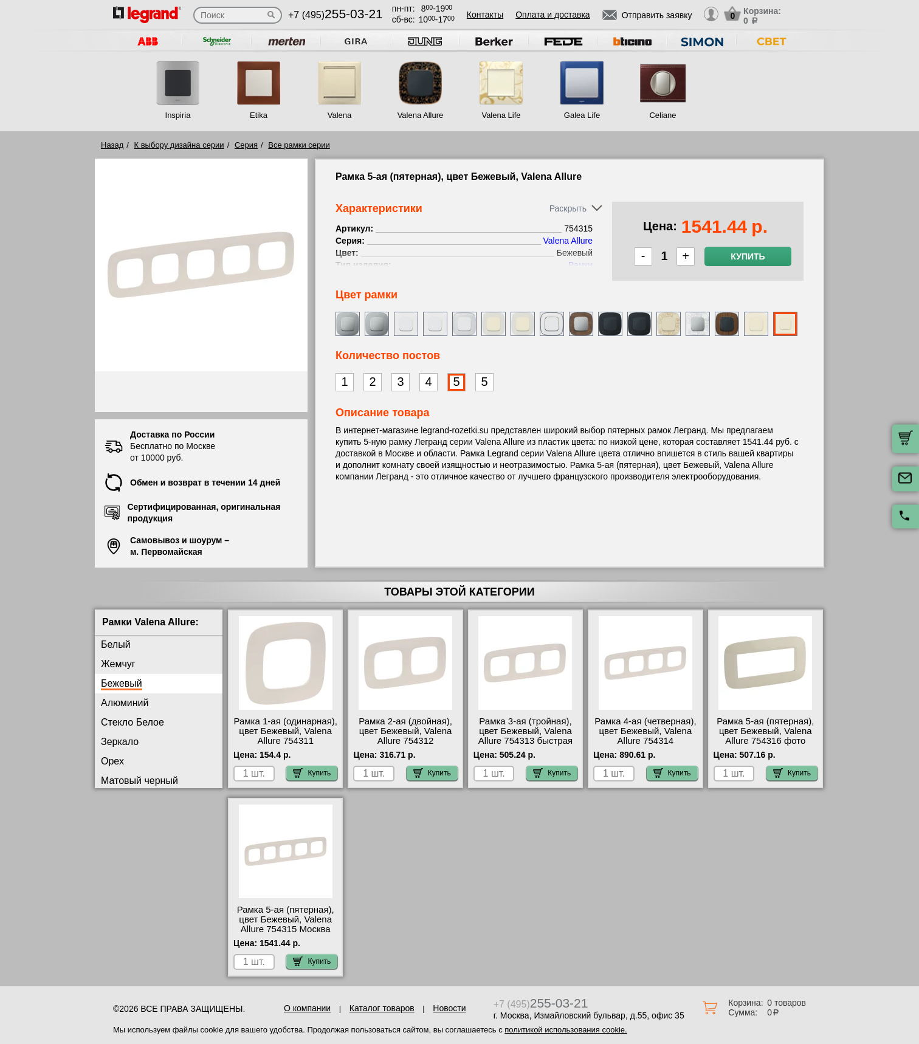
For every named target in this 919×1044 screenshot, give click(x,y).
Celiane (662, 115)
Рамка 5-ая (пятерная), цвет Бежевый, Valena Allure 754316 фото (765, 731)
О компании (307, 1008)
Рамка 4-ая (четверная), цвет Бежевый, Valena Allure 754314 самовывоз (645, 735)
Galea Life (582, 115)
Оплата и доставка (552, 14)
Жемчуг (118, 664)
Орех (112, 761)
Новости (449, 1008)
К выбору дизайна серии (179, 144)
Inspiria (178, 115)
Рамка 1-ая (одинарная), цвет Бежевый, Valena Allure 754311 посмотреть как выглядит (285, 740)
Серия (246, 144)
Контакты (485, 14)
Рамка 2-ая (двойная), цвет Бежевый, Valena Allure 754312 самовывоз (405, 735)
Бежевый (121, 683)
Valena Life (500, 115)
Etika (258, 115)
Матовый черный (139, 780)
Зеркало (120, 742)
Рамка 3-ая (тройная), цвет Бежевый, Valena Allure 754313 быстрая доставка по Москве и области (525, 740)
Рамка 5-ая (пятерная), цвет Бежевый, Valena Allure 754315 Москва (285, 919)
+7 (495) (335, 15)
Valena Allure (421, 115)
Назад (112, 144)
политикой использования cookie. (565, 1029)
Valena (340, 115)
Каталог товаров (382, 1008)
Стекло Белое (132, 722)
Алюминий (124, 703)
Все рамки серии (298, 144)
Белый (116, 644)
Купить (748, 256)
